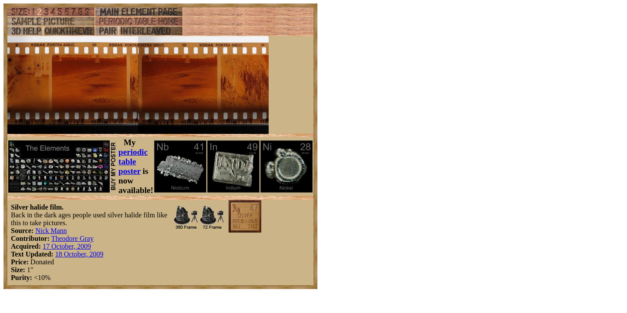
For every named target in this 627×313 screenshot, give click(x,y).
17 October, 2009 (67, 246)
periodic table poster (133, 161)
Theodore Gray (72, 238)
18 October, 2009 (79, 254)
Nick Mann (51, 230)
